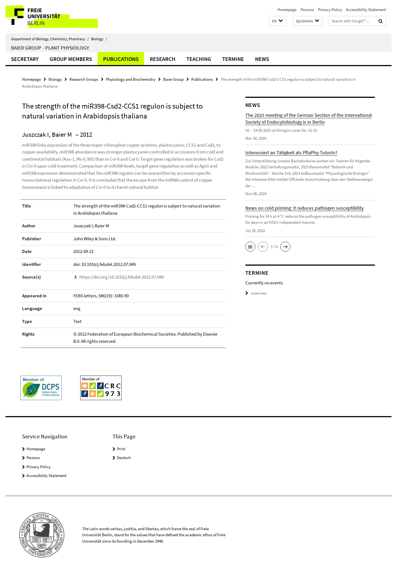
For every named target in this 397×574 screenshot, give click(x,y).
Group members (71, 58)
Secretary (25, 58)
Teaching (198, 58)
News (262, 58)
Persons (307, 9)
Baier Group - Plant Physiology (50, 47)
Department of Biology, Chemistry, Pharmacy (50, 39)
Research (162, 58)
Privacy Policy (330, 9)
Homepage (287, 9)
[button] (277, 21)
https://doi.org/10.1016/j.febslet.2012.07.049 (121, 277)
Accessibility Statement (366, 9)
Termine (233, 58)
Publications (121, 58)
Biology (99, 39)
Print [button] (121, 448)
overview (256, 293)
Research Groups (83, 79)
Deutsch (124, 457)
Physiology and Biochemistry (130, 79)
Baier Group (173, 79)
